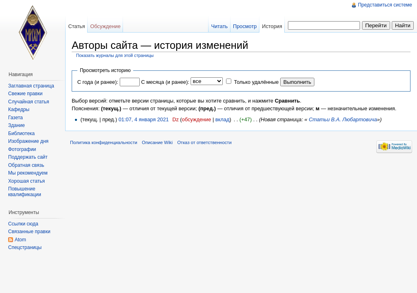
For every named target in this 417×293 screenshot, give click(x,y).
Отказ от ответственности (204, 142)
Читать (219, 26)
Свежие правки (25, 93)
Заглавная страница (31, 86)
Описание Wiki (157, 142)
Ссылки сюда (23, 224)
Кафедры (18, 109)
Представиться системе (385, 5)
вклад (222, 119)
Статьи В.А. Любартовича (343, 119)
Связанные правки (29, 231)
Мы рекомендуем (28, 173)
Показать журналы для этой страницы (115, 55)
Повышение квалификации (24, 191)
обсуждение (196, 119)
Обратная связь (26, 165)
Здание (16, 125)
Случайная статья (28, 102)
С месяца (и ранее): (165, 82)
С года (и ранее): (97, 82)
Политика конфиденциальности (103, 142)
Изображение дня (28, 141)
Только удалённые (256, 82)
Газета (15, 117)
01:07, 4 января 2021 (144, 119)
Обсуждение (105, 26)
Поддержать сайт (28, 157)
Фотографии (22, 149)
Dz (175, 119)
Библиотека (21, 133)
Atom (20, 240)
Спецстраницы (25, 247)
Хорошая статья (26, 181)
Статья (76, 26)
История (272, 26)
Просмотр (245, 26)
